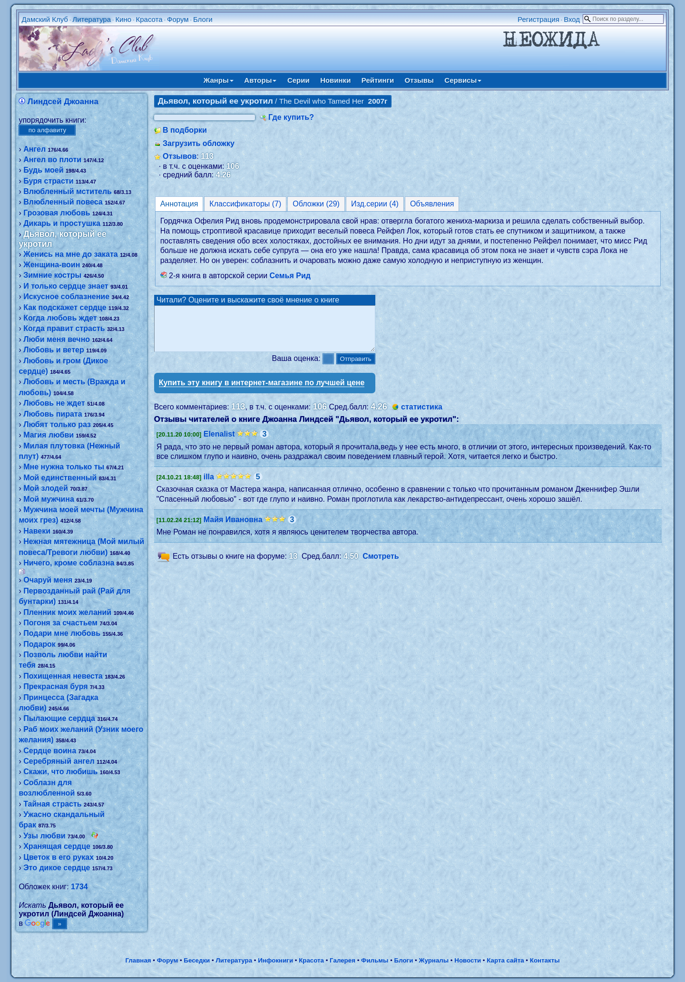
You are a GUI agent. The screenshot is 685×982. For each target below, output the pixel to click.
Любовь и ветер (53, 350)
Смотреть (380, 565)
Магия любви (48, 435)
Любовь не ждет (54, 403)
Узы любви (44, 836)
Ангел (34, 149)
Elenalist (219, 442)
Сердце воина (49, 751)
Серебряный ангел (59, 761)
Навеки (36, 531)
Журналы (434, 960)
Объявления (432, 204)
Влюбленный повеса (63, 202)
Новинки (335, 80)
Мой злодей (45, 488)
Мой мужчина (48, 499)
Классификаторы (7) (245, 204)
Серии (298, 80)
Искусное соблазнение (66, 296)
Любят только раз (57, 424)
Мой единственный (60, 478)
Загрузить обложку (199, 143)
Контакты (545, 960)
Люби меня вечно (56, 339)
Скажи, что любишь (60, 772)
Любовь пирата (52, 414)
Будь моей (43, 170)
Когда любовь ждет (60, 318)
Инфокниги (275, 960)
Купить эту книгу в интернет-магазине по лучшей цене (262, 391)
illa (209, 485)
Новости (467, 960)
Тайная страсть (52, 804)
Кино (123, 19)
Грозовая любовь (56, 213)
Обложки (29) (316, 204)
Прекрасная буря (55, 686)
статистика (421, 415)
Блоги (203, 19)
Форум (178, 19)
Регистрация (538, 19)
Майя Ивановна (233, 528)
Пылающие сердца (59, 718)
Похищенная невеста (63, 676)
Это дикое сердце (56, 868)
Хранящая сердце (56, 846)
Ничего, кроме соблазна (68, 563)
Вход (572, 19)
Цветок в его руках (58, 857)
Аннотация (179, 204)
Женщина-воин (51, 265)
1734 (79, 887)
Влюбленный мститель (67, 191)
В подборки (185, 130)
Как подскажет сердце (64, 307)
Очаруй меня (47, 580)
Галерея (342, 960)
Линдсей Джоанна (63, 101)
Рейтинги (378, 80)
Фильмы (374, 960)
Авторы (260, 80)
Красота (149, 19)
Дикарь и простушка (61, 223)
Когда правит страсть (64, 328)
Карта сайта (505, 960)
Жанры (219, 80)
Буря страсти (48, 181)
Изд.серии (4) (375, 204)
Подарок (39, 644)
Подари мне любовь (61, 633)
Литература (91, 19)
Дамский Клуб (44, 19)
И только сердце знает (65, 286)
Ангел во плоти (52, 160)
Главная (138, 960)
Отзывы (419, 80)
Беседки (197, 960)
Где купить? (291, 117)
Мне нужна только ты (63, 467)
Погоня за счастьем (60, 623)
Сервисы (462, 80)
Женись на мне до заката (70, 254)
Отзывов (179, 156)
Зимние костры (52, 275)
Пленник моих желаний (67, 612)
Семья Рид (290, 276)
